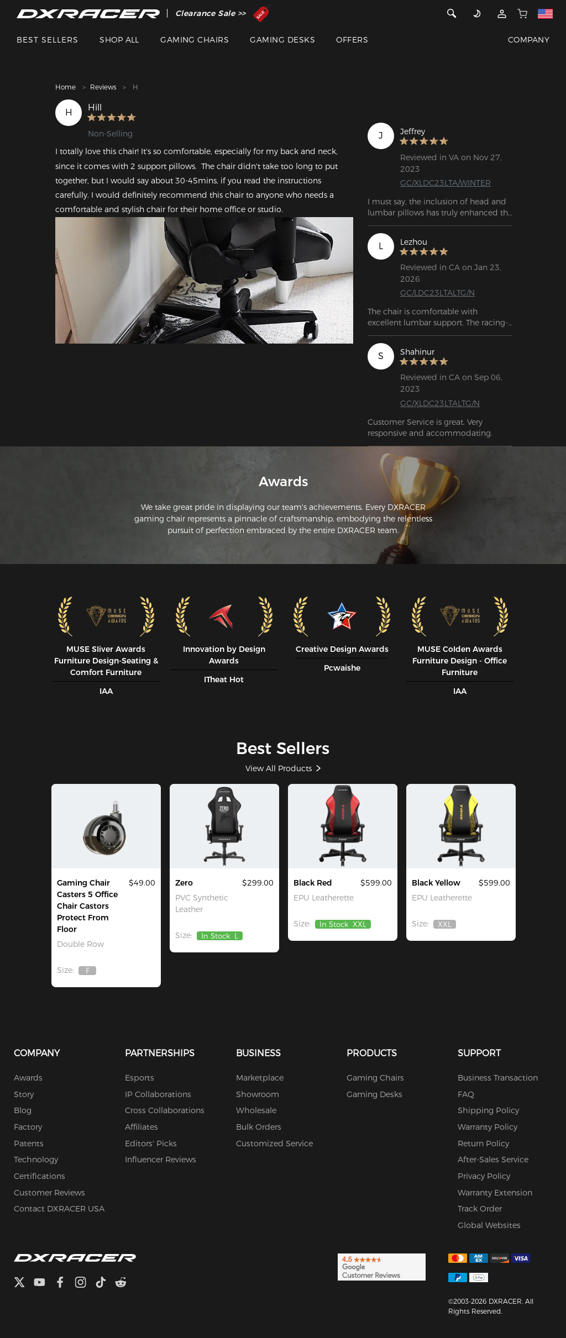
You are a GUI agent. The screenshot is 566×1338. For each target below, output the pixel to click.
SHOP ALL (119, 40)
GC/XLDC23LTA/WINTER (445, 183)
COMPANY (528, 40)
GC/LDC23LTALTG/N (437, 293)
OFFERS (352, 40)
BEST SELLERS (47, 40)
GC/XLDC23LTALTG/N (440, 403)
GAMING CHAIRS (194, 40)
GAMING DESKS (282, 40)
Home (65, 87)
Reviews (103, 87)
